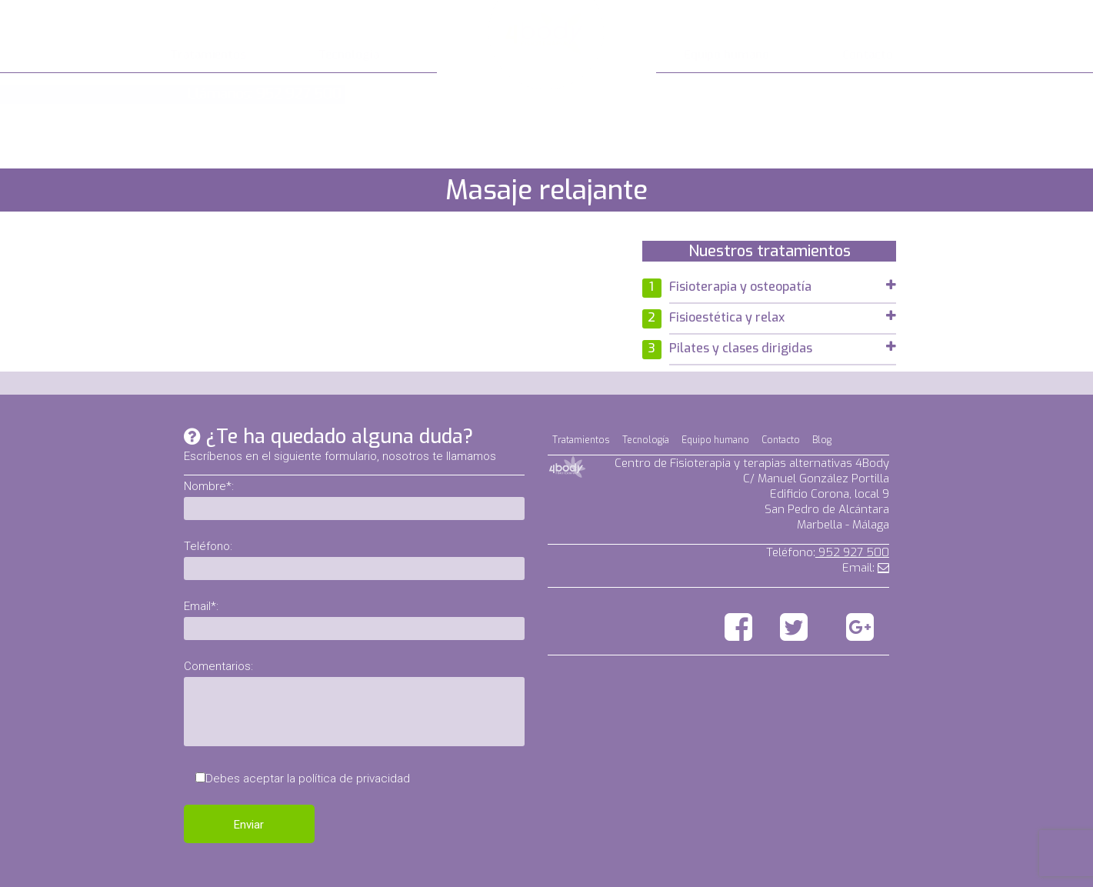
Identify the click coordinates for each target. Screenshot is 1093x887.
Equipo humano (726, 54)
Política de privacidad (833, 857)
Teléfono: (208, 546)
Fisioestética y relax (782, 317)
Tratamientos (208, 54)
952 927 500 (852, 552)
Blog (821, 440)
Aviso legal (861, 841)
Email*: (201, 606)
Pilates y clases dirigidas (782, 348)
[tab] (782, 288)
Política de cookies (841, 872)
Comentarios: (218, 666)
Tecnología (348, 54)
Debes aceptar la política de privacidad (307, 778)
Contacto (867, 54)
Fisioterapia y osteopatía (782, 286)
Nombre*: (209, 486)
